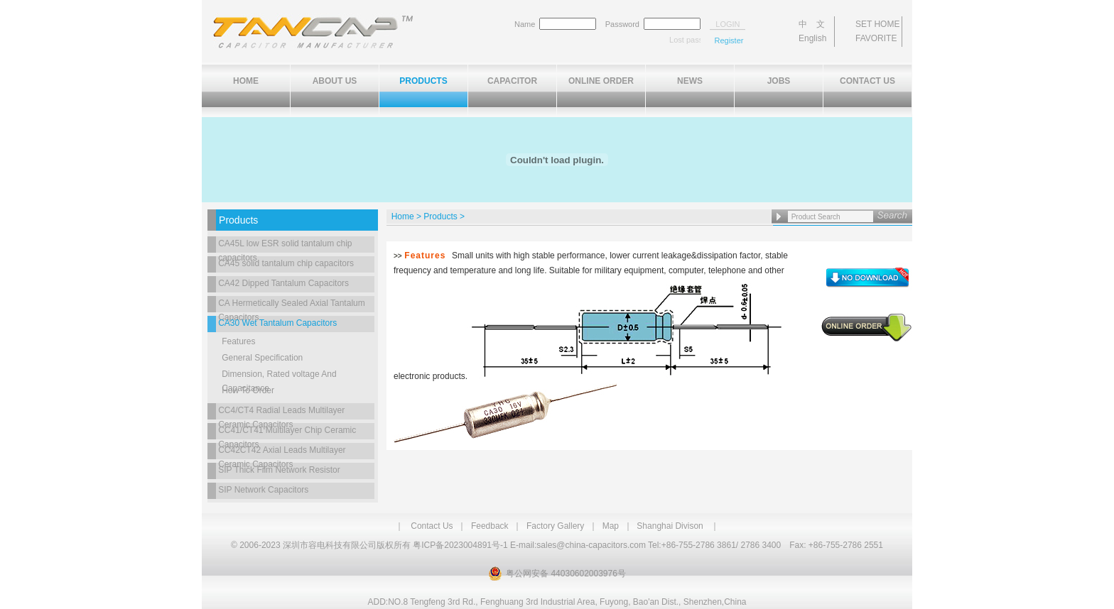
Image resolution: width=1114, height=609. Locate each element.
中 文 (812, 24)
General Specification (262, 358)
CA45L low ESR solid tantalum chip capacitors (285, 245)
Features (238, 341)
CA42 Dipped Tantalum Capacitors (283, 283)
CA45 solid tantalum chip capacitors (286, 263)
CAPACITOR (512, 81)
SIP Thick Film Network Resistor (279, 470)
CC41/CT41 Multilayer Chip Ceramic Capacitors (287, 432)
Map (610, 526)
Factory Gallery (555, 526)
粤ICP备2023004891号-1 (460, 545)
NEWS (690, 81)
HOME (246, 81)
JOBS (779, 81)
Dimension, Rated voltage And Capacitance (279, 376)
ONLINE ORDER (601, 81)
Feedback (490, 526)
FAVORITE (876, 38)
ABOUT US (335, 81)
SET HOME (877, 24)
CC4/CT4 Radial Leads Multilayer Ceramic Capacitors (281, 412)
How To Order (248, 390)
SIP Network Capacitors (263, 490)
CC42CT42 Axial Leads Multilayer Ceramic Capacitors (281, 452)
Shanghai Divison (670, 526)
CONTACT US (867, 81)
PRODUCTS (423, 81)
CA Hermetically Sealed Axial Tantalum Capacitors (291, 305)
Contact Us (432, 526)
